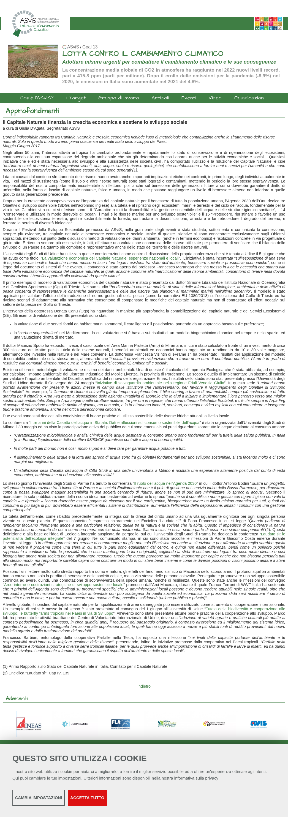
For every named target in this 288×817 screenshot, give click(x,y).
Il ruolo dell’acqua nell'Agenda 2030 (165, 483)
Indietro (144, 686)
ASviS (73, 47)
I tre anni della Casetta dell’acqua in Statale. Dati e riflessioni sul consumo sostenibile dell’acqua (114, 422)
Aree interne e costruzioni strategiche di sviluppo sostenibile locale (63, 584)
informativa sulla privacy (196, 781)
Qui (15, 781)
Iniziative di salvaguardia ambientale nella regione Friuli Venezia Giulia (160, 383)
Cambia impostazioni (55, 800)
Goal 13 (89, 47)
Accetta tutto (155, 800)
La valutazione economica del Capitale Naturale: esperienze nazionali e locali (110, 258)
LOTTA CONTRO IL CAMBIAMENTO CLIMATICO (142, 54)
